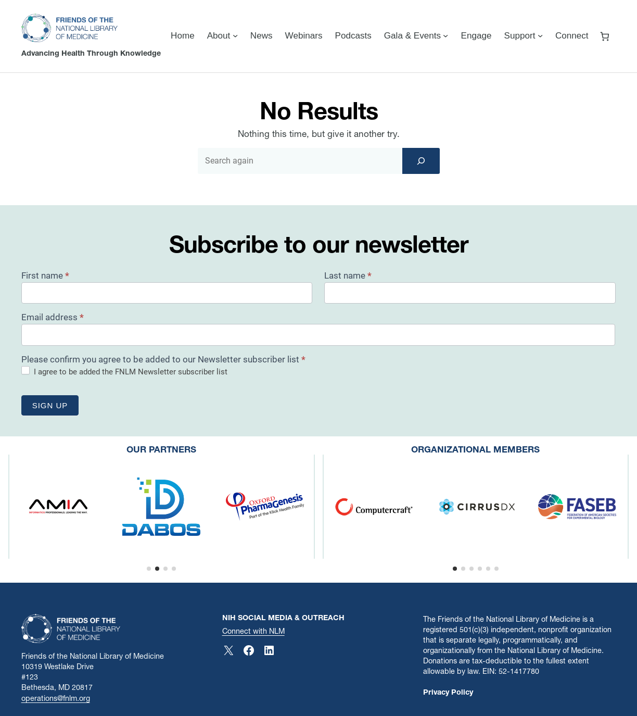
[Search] (421, 161)
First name (45, 275)
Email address (52, 317)
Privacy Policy (448, 692)
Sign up (50, 405)
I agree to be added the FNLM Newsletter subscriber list (124, 371)
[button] (149, 569)
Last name (348, 275)
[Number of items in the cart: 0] (605, 36)
